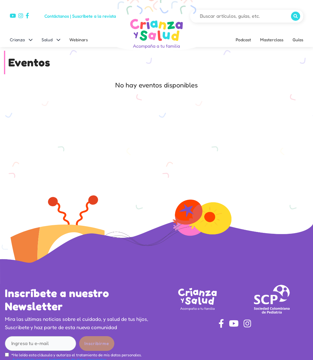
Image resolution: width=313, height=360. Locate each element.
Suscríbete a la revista (94, 16)
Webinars (78, 39)
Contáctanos (56, 16)
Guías (298, 39)
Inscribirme (96, 343)
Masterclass (271, 39)
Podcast (243, 39)
